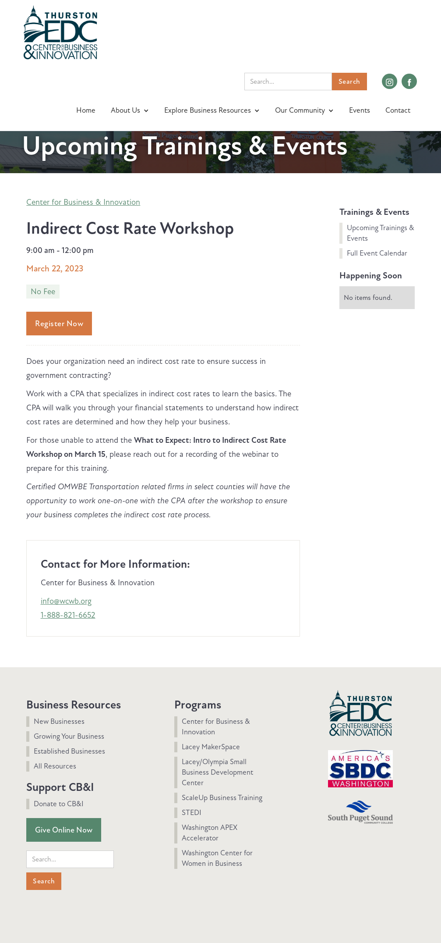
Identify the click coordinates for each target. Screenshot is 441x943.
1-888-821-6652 (68, 615)
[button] (131, 110)
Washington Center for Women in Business (217, 858)
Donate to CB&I (59, 803)
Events (359, 110)
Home (85, 110)
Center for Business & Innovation (83, 202)
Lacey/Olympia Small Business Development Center (217, 772)
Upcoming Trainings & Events (380, 233)
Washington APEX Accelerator (209, 833)
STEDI (191, 812)
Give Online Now (63, 830)
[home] (60, 31)
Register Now (59, 323)
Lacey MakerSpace (211, 746)
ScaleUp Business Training (222, 797)
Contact (397, 110)
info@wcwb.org (66, 601)
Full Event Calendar (377, 253)
